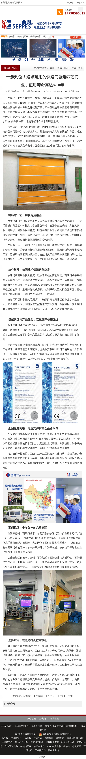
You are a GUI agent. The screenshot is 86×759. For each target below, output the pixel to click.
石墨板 (5, 738)
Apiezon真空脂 (54, 746)
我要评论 (27, 696)
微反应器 (76, 746)
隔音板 (28, 738)
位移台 (66, 746)
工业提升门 (40, 750)
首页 (52, 68)
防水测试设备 (11, 746)
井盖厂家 (38, 738)
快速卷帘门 (7, 742)
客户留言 (54, 718)
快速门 (38, 98)
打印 (61, 696)
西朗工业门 (53, 750)
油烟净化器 (39, 746)
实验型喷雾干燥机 (75, 738)
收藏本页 (39, 696)
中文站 (70, 2)
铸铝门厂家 (25, 746)
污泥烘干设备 (36, 742)
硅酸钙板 (60, 738)
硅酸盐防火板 (67, 742)
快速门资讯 (63, 68)
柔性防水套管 (52, 742)
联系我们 (43, 718)
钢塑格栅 (49, 738)
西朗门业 (47, 127)
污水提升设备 (21, 742)
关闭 (70, 696)
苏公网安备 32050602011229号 (54, 734)
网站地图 (31, 718)
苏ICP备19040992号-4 (25, 734)
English (80, 2)
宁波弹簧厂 (16, 738)
